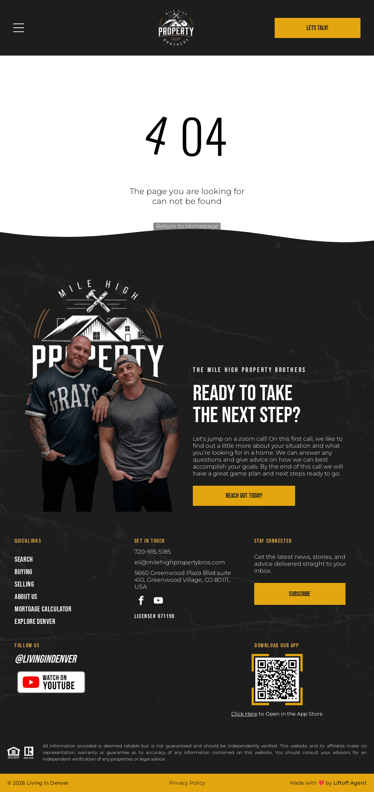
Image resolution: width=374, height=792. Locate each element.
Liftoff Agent (350, 783)
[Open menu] (18, 27)
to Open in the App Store (291, 713)
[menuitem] (67, 559)
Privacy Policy (187, 783)
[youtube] (158, 601)
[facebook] (141, 601)
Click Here (244, 713)
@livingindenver (45, 659)
